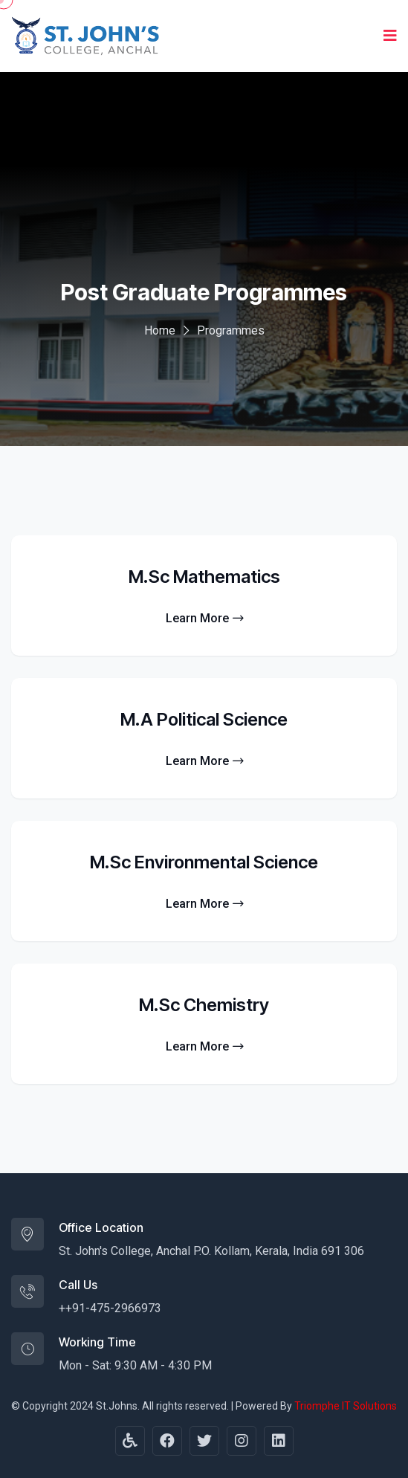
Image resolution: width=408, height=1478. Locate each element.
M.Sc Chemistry (204, 1005)
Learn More (204, 618)
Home (159, 330)
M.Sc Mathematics (204, 576)
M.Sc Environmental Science (204, 862)
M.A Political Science (204, 719)
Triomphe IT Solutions (345, 1406)
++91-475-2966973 (110, 1308)
